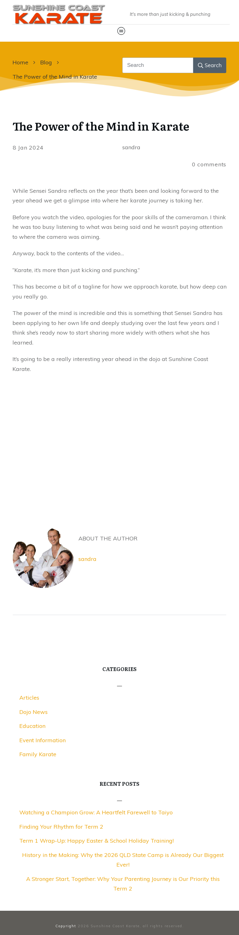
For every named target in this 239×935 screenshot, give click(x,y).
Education (32, 725)
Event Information (42, 740)
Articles (29, 697)
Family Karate (37, 754)
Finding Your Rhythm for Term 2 (61, 826)
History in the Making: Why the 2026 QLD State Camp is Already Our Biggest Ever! (123, 859)
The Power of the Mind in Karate (100, 126)
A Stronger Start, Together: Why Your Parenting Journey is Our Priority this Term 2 (123, 883)
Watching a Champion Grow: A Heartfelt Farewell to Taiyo (96, 812)
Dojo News (33, 711)
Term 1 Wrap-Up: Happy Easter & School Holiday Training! (96, 840)
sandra (87, 558)
